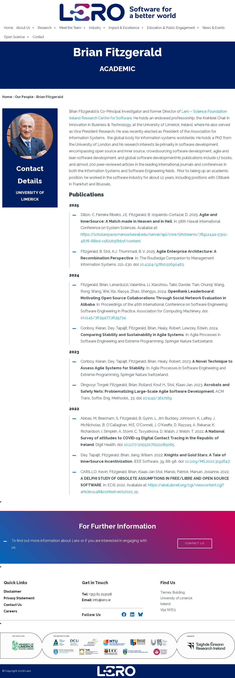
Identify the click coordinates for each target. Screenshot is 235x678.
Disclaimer (12, 591)
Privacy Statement (19, 598)
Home (8, 28)
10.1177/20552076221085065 (149, 445)
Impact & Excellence (126, 27)
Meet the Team (72, 27)
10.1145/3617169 (157, 398)
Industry (97, 27)
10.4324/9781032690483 (162, 264)
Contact (38, 37)
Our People (24, 97)
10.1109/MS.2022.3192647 (207, 461)
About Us (25, 27)
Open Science (16, 37)
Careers (10, 611)
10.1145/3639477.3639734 (103, 318)
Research (47, 27)
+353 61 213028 (97, 594)
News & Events (214, 28)
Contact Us (13, 605)
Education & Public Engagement (173, 27)
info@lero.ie (96, 600)
